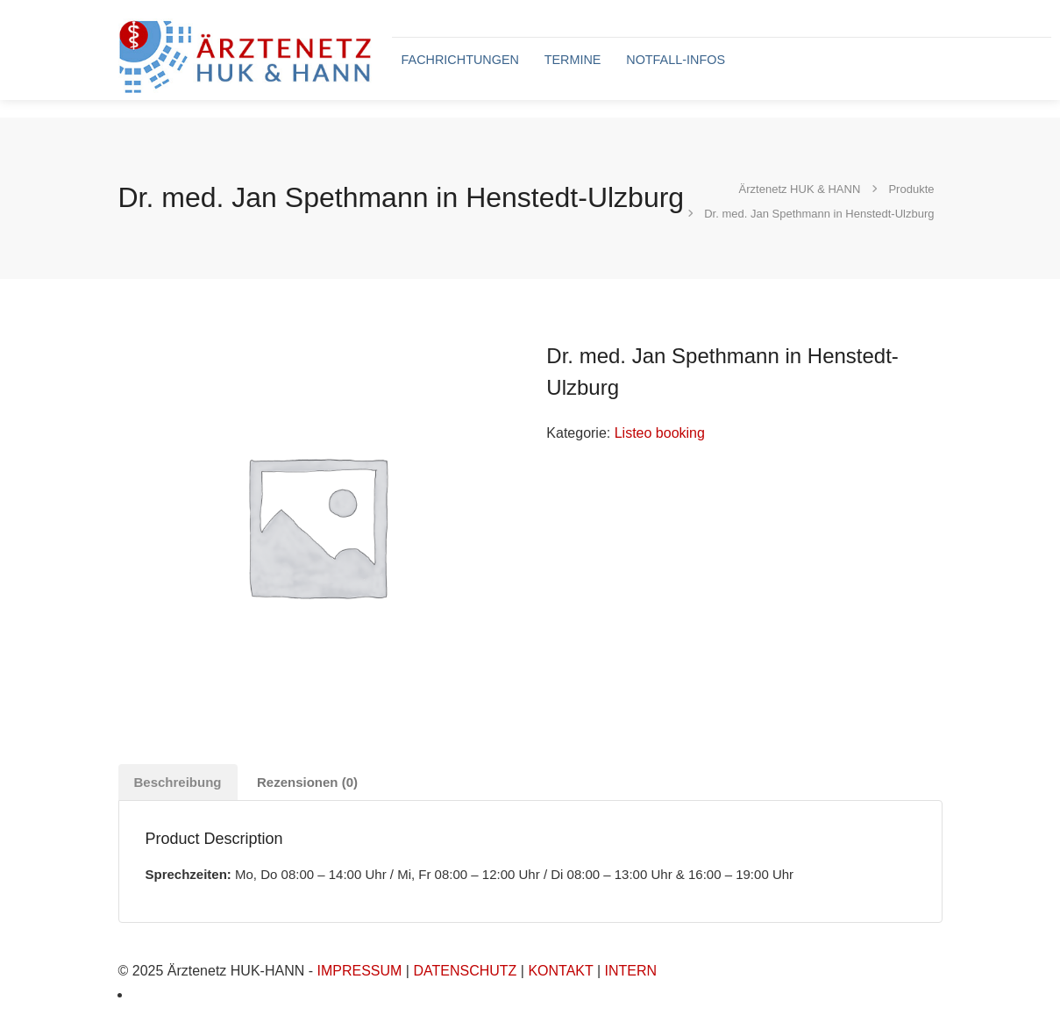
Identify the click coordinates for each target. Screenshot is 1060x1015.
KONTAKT (560, 970)
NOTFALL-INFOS (675, 60)
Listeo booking (660, 432)
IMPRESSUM (359, 970)
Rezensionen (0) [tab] (307, 782)
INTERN (631, 970)
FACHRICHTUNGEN (460, 60)
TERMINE (572, 60)
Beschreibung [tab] (178, 782)
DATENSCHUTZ (464, 970)
